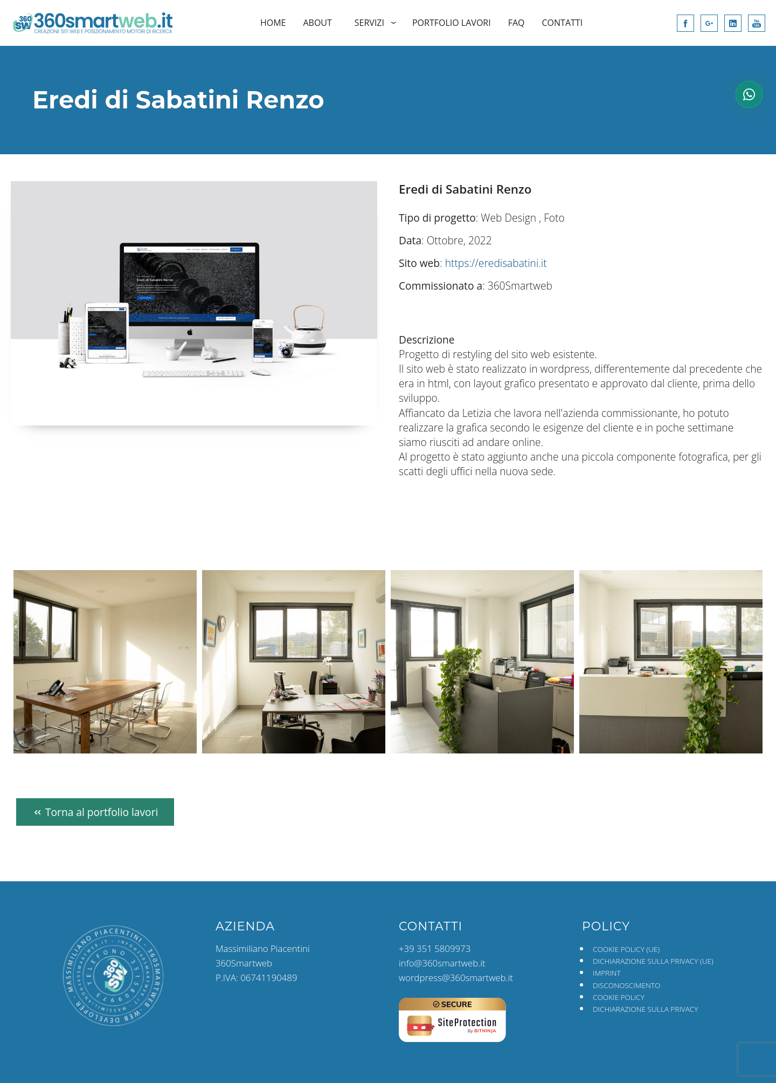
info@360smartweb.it (442, 963)
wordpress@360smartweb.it (456, 977)
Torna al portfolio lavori (95, 812)
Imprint (607, 973)
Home (273, 23)
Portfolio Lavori (451, 23)
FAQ (516, 23)
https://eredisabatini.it (496, 263)
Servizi (369, 23)
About (317, 23)
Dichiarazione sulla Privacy (645, 1009)
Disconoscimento (626, 985)
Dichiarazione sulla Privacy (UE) (653, 961)
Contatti (562, 23)
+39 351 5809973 (434, 948)
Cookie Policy (619, 997)
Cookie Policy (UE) (626, 949)
